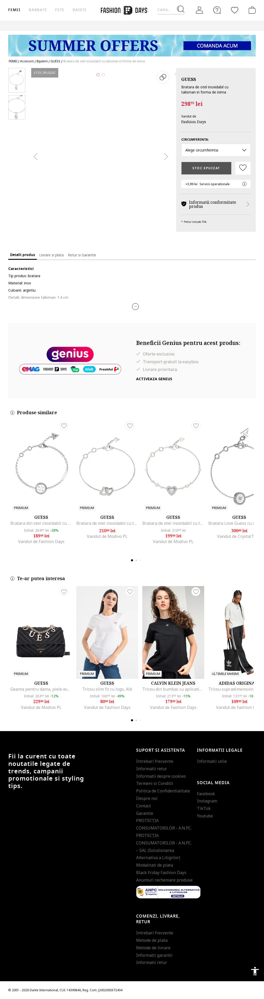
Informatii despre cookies (161, 776)
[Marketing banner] (132, 43)
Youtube (205, 816)
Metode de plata (152, 940)
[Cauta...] (171, 9)
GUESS (188, 79)
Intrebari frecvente (154, 761)
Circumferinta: (195, 139)
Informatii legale (220, 750)
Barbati (38, 9)
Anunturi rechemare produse (164, 880)
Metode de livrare (153, 948)
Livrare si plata (51, 254)
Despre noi (147, 798)
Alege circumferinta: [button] (215, 150)
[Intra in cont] (199, 10)
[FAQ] (217, 10)
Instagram (207, 801)
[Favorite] (234, 10)
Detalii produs (22, 255)
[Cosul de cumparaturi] (251, 10)
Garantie (144, 813)
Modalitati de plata (154, 865)
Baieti (80, 9)
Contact (143, 806)
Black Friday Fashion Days (161, 872)
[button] (135, 306)
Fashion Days (193, 121)
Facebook (206, 794)
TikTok (204, 808)
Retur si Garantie (82, 254)
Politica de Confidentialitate (163, 791)
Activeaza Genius (154, 378)
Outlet (247, 25)
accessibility (255, 971)
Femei (14, 9)
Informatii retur (151, 769)
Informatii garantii (154, 955)
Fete (59, 9)
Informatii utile (212, 761)
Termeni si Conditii (154, 783)
